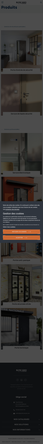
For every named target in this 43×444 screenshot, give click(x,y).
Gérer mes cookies (9, 227)
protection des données (12, 209)
